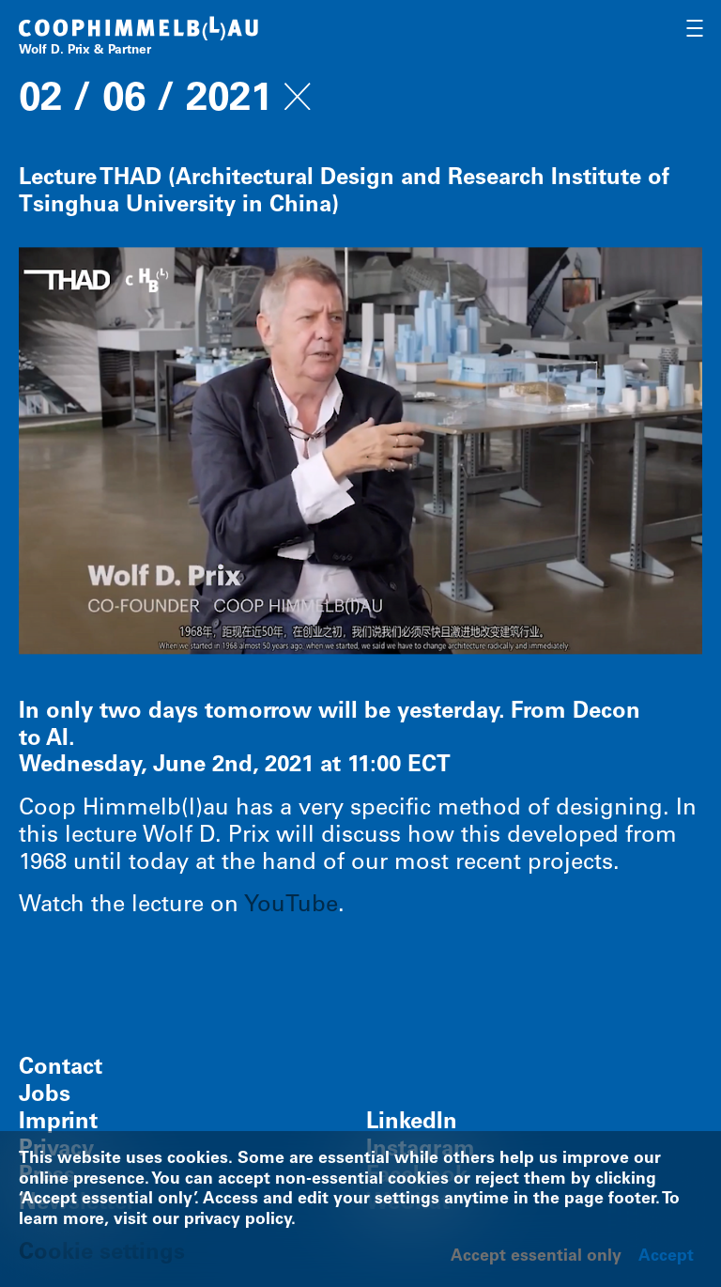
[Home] (138, 38)
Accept (666, 1256)
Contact (60, 1069)
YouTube (291, 906)
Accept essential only (536, 1256)
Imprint (58, 1123)
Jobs (44, 1096)
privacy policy (237, 1220)
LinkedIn (411, 1123)
